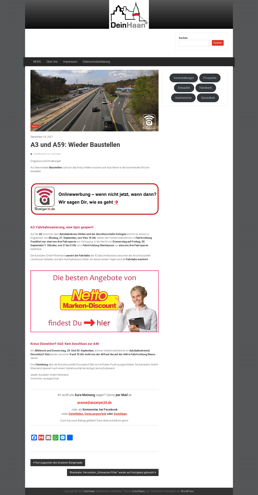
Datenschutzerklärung (96, 61)
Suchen (183, 38)
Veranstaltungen (184, 78)
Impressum (70, 61)
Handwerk (205, 87)
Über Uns (52, 61)
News (34, 126)
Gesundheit (208, 98)
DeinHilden (76, 414)
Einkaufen (184, 87)
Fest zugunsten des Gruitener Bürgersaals (58, 462)
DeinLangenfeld (95, 414)
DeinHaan (120, 414)
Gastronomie (183, 98)
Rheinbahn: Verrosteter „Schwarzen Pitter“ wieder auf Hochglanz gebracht (112, 472)
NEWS (37, 61)
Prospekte (209, 78)
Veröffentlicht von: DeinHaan (47, 154)
